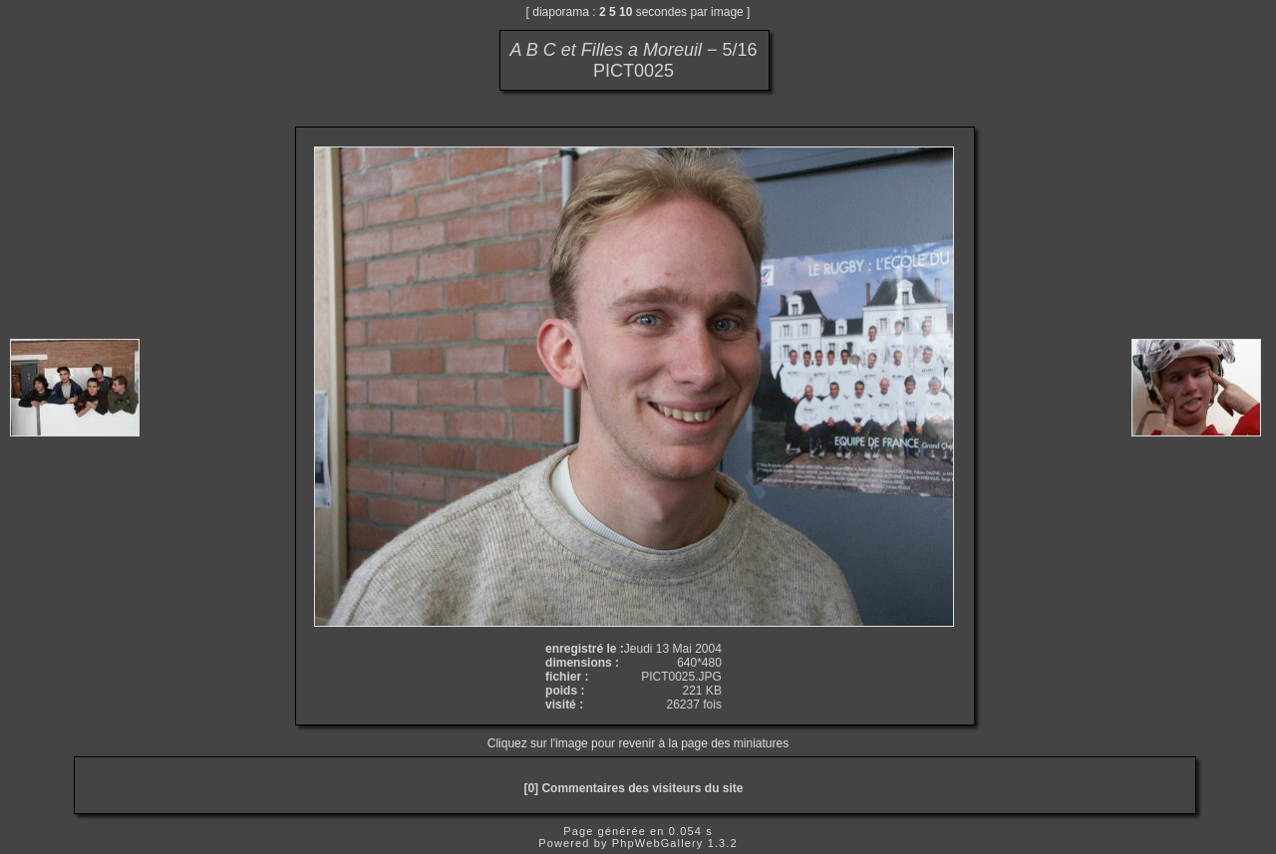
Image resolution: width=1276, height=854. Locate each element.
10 (625, 12)
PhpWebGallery (658, 843)
